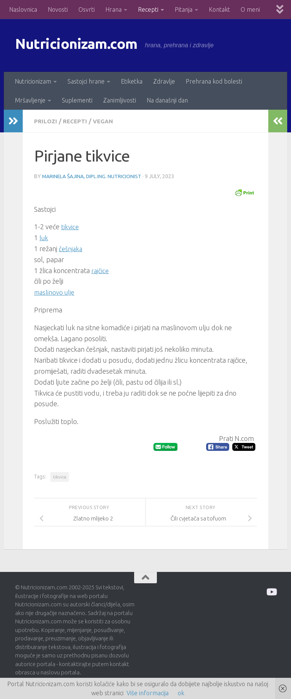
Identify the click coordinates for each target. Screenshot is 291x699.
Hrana (113, 9)
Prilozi (46, 121)
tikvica (59, 476)
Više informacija (148, 693)
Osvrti (86, 9)
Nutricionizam (33, 81)
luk (44, 237)
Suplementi (77, 100)
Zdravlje (164, 81)
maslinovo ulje (55, 291)
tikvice (70, 226)
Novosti (58, 9)
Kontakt (219, 9)
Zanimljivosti (119, 100)
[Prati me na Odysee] (271, 591)
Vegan (105, 121)
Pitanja (183, 9)
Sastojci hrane (86, 81)
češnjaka (71, 248)
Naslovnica (23, 9)
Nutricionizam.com (83, 45)
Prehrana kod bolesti (214, 81)
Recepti (148, 9)
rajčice (100, 270)
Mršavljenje (30, 100)
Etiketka (131, 81)
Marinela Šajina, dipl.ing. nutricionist (92, 176)
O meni (250, 9)
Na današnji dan (167, 100)
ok (181, 693)
